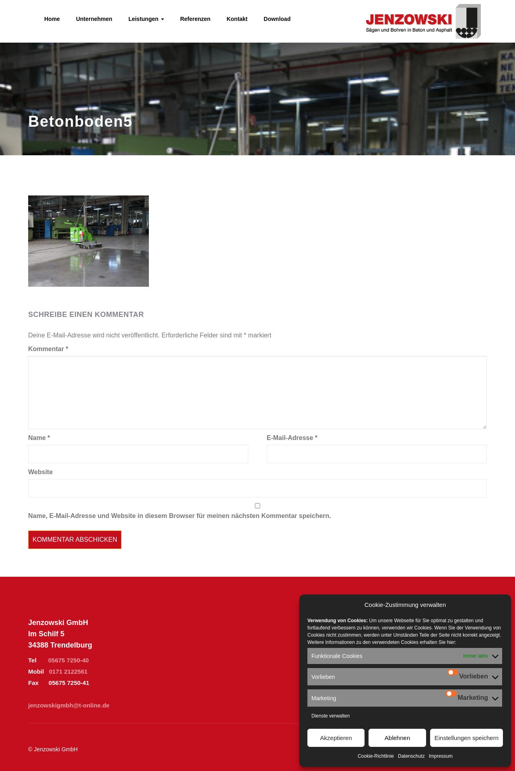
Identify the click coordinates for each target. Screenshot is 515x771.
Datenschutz (411, 756)
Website (40, 472)
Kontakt (237, 19)
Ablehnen (397, 737)
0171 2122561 (68, 671)
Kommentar (48, 348)
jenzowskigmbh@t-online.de (68, 705)
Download (277, 19)
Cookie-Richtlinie (376, 756)
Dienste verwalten (330, 716)
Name (39, 437)
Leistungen (146, 19)
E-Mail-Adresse (292, 437)
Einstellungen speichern (467, 737)
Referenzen (195, 19)
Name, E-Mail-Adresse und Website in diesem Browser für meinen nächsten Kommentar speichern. (179, 515)
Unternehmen (94, 19)
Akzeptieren (336, 737)
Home (52, 19)
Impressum (441, 756)
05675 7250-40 (68, 660)
